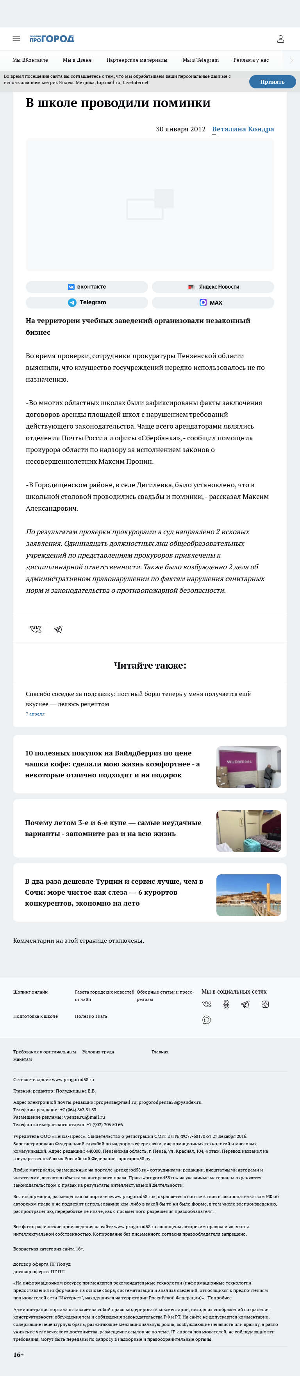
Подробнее (219, 1298)
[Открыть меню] (16, 39)
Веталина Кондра (243, 128)
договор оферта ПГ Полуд (42, 1264)
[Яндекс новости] (213, 287)
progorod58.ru (131, 1170)
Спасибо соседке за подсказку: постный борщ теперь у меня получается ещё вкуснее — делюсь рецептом (150, 704)
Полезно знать (91, 1016)
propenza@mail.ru (116, 1102)
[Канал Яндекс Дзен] (265, 1004)
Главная (160, 1052)
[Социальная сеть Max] (213, 303)
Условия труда (98, 1052)
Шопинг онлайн (30, 992)
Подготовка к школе (35, 1016)
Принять (273, 81)
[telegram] (61, 629)
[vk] (36, 629)
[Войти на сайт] (280, 39)
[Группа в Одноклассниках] (226, 1004)
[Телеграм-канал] (87, 303)
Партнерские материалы (137, 59)
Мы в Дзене (77, 59)
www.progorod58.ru (73, 1079)
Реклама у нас (251, 59)
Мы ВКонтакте (30, 59)
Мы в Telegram (201, 59)
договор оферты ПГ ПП (39, 1271)
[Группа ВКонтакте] (87, 287)
